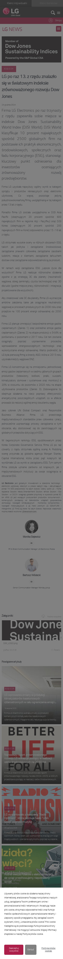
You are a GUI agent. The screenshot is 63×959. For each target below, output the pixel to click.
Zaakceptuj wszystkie (14, 949)
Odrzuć (30, 950)
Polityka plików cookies (48, 949)
